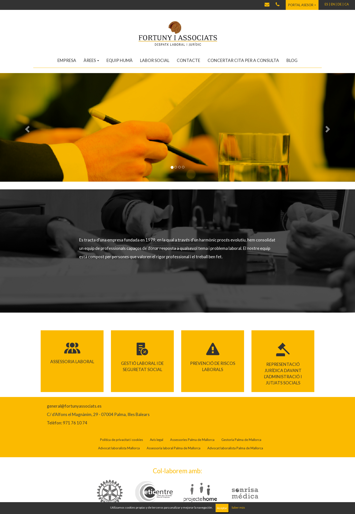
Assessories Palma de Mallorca (192, 440)
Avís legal (156, 440)
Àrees (91, 60)
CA (346, 4)
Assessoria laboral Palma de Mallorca (173, 448)
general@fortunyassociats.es (74, 406)
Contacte (188, 60)
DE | (340, 4)
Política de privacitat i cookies (121, 440)
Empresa (66, 60)
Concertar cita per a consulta (243, 60)
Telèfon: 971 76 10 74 (67, 422)
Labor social (154, 60)
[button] (26, 127)
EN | (334, 4)
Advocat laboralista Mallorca (119, 448)
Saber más (238, 507)
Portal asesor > (302, 5)
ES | (327, 4)
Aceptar (222, 508)
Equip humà (119, 60)
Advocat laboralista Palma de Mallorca (235, 448)
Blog (292, 60)
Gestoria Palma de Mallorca (241, 440)
